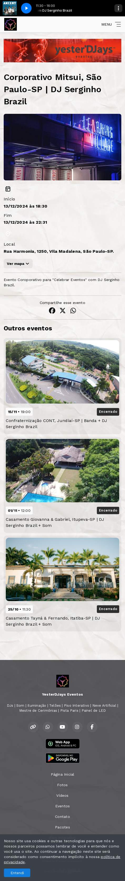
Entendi (17, 873)
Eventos (62, 806)
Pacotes (62, 827)
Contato (62, 816)
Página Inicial (62, 774)
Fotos (62, 785)
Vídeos (62, 795)
